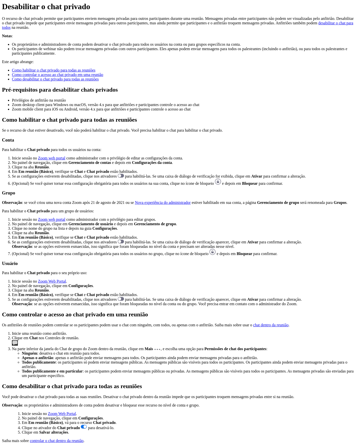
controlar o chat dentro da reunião (56, 441)
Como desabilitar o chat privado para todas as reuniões (55, 79)
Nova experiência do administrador (163, 202)
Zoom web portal (51, 158)
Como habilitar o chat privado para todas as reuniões (53, 70)
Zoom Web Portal (52, 281)
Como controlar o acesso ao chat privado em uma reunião (57, 75)
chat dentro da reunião (271, 325)
